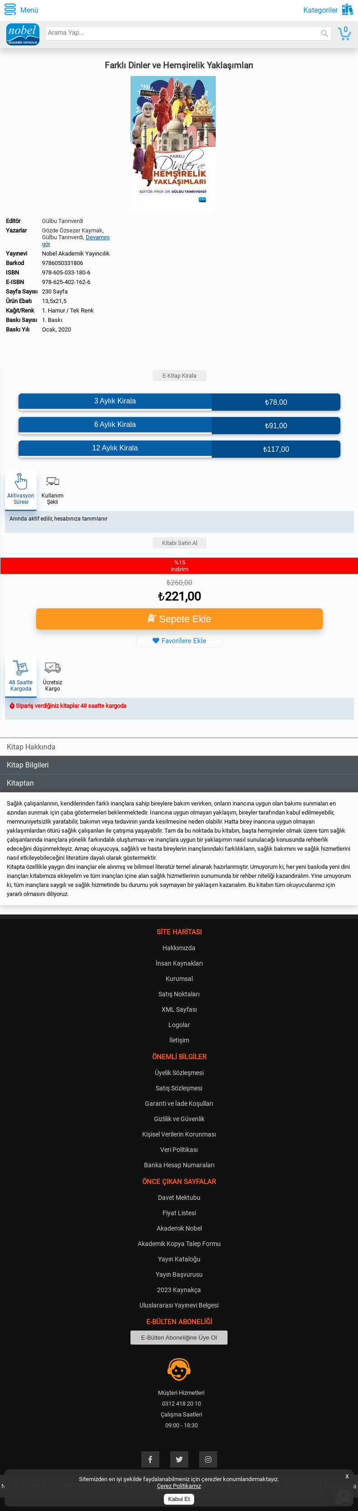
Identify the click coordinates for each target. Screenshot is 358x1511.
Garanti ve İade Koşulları (179, 1103)
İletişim (179, 1040)
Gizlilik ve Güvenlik (179, 1119)
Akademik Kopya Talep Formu (179, 1243)
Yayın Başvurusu (179, 1274)
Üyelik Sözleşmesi (179, 1072)
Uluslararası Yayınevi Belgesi (179, 1305)
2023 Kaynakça (179, 1289)
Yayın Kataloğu (179, 1259)
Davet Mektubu (179, 1197)
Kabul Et (179, 1499)
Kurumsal (179, 978)
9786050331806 (62, 263)
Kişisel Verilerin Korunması (179, 1134)
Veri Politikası (179, 1149)
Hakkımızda (179, 948)
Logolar (179, 1024)
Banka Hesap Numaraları (179, 1165)
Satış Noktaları (179, 994)
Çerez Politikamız (179, 1486)
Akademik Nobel (179, 1228)
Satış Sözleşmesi (179, 1088)
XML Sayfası (179, 1009)
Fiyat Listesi (179, 1213)
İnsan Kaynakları (179, 963)
